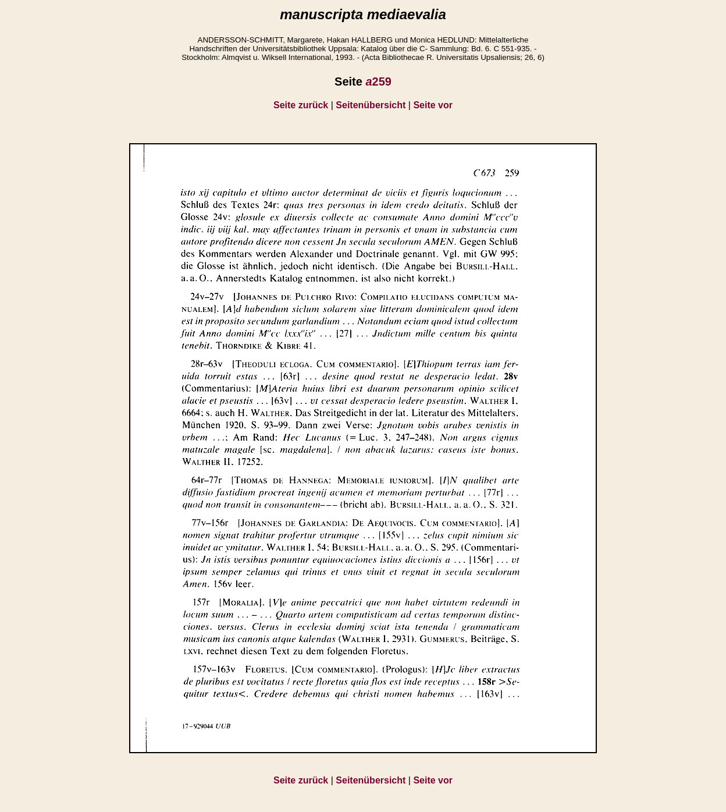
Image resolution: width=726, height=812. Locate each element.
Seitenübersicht (370, 105)
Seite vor (433, 105)
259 (378, 81)
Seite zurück (300, 105)
